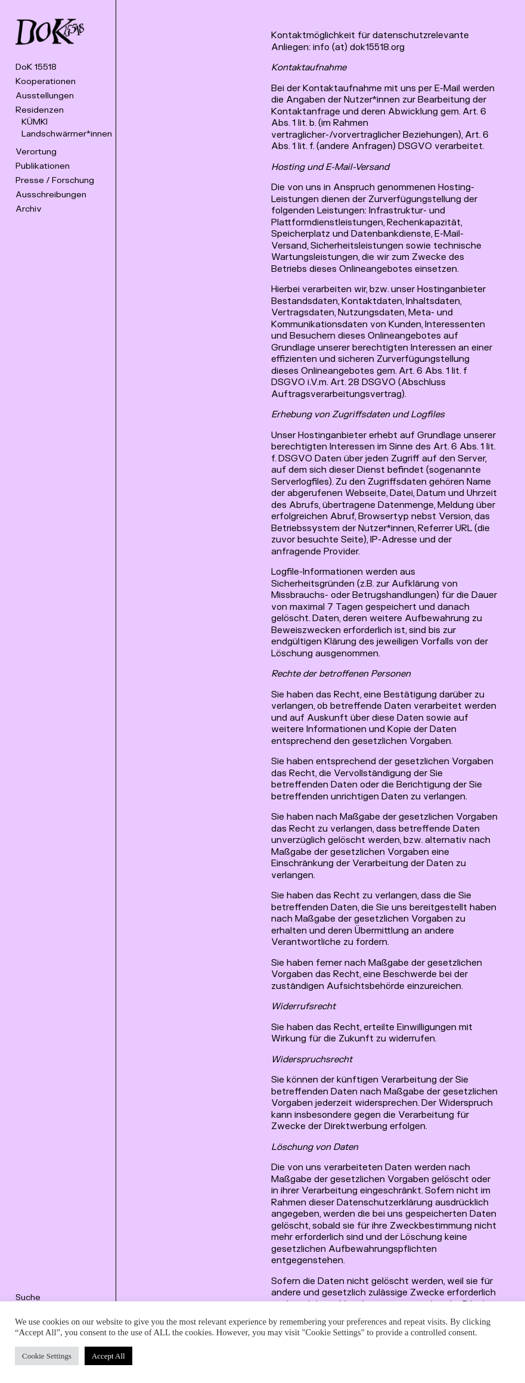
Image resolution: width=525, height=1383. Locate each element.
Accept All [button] (108, 1355)
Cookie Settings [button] (47, 1355)
